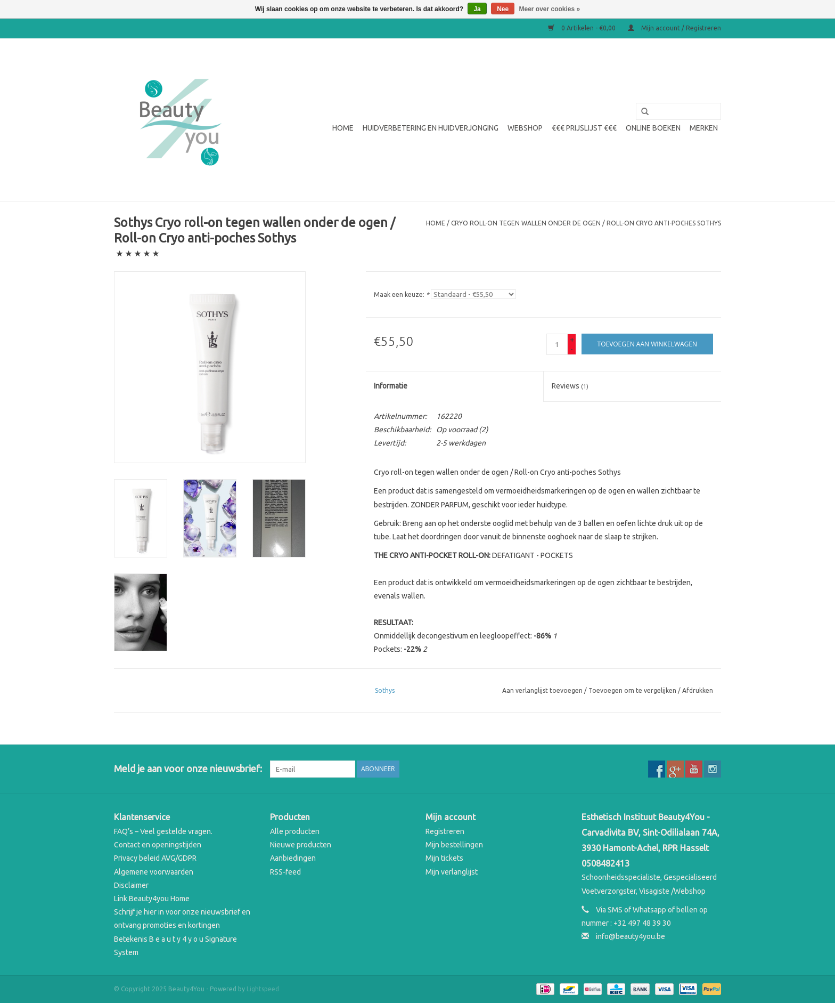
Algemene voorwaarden (153, 872)
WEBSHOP (525, 128)
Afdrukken (697, 690)
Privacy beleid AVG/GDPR (155, 858)
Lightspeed (263, 988)
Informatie (390, 386)
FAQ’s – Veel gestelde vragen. (163, 831)
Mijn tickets (444, 858)
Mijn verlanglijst (451, 872)
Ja (476, 9)
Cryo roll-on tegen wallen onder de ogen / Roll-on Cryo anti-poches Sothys (586, 223)
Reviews (570, 386)
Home (343, 128)
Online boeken (653, 128)
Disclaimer (131, 885)
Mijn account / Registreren (674, 28)
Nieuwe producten (300, 844)
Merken (704, 128)
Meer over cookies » (549, 9)
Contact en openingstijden (157, 844)
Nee (503, 9)
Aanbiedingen (293, 858)
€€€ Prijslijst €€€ (584, 128)
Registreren (444, 831)
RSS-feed (285, 872)
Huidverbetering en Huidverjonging (430, 128)
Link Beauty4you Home (152, 898)
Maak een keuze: (401, 294)
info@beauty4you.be (630, 936)
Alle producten (295, 831)
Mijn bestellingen (454, 844)
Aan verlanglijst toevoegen (542, 690)
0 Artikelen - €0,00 (582, 28)
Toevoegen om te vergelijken (633, 690)
